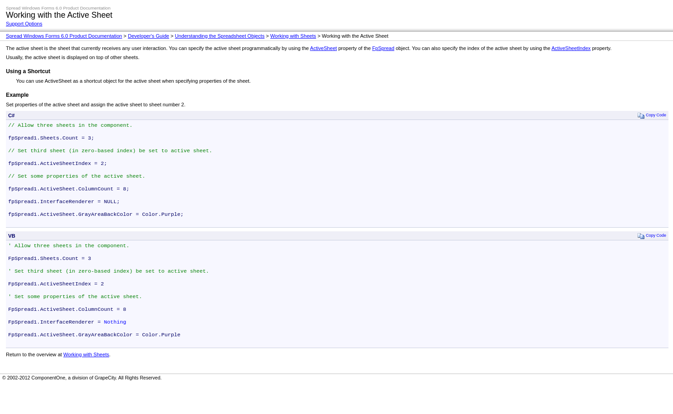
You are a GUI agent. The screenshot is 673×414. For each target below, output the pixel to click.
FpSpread (383, 48)
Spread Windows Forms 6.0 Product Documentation (64, 36)
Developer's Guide (148, 36)
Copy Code (652, 115)
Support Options (24, 23)
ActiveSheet (323, 48)
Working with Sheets (293, 36)
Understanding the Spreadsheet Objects (220, 36)
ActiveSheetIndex (571, 48)
